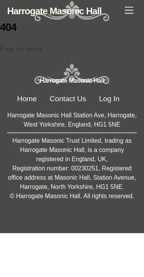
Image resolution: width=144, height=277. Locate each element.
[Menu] (129, 10)
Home (27, 99)
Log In (109, 99)
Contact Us (68, 99)
